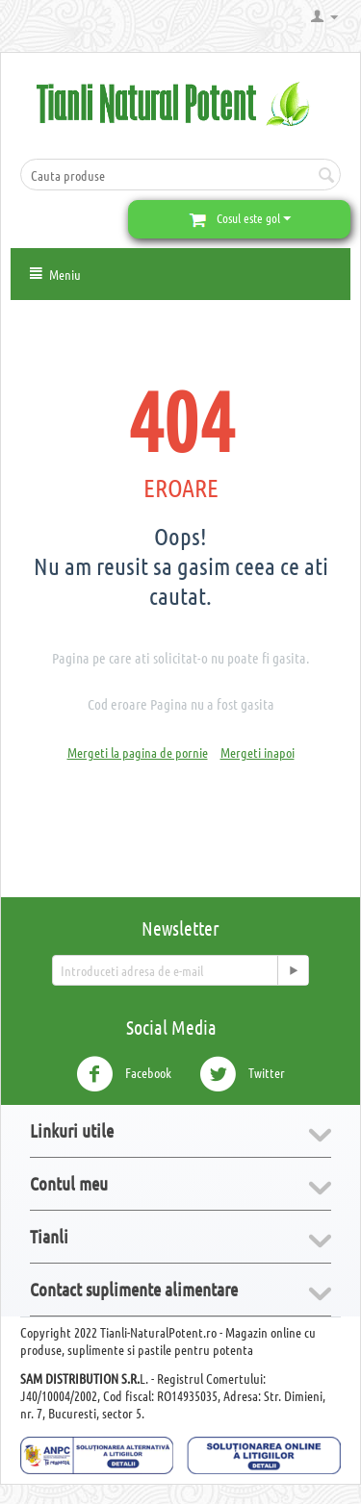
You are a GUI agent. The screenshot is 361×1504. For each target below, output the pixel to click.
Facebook (123, 1074)
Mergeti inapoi (257, 752)
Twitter (242, 1074)
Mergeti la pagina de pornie (137, 752)
